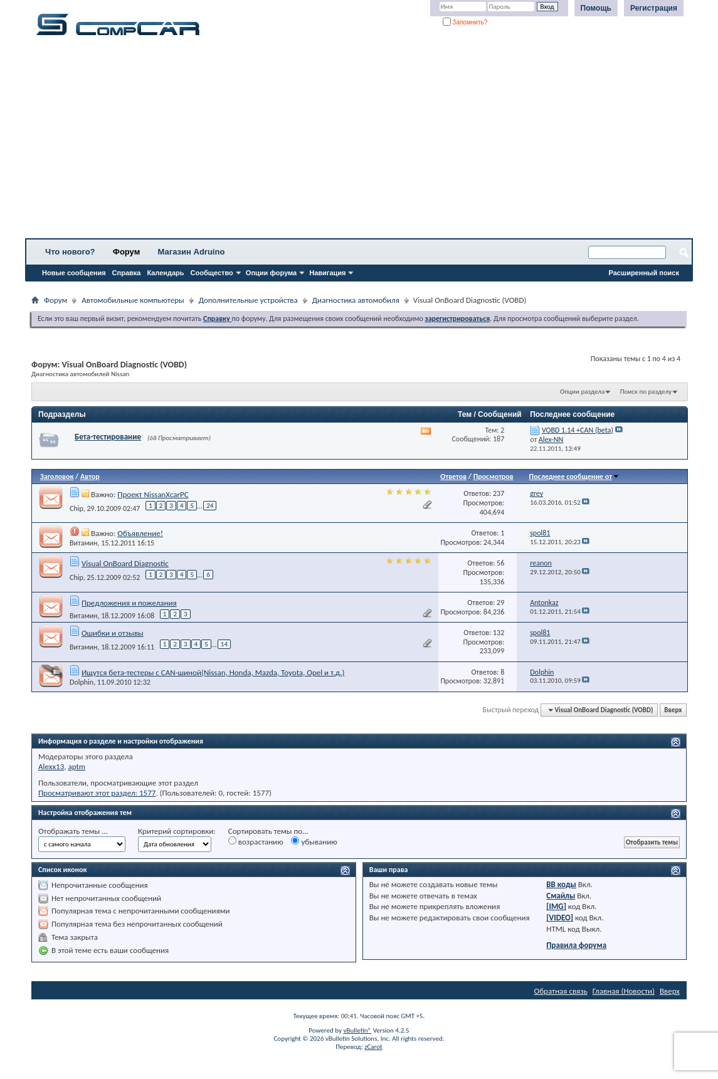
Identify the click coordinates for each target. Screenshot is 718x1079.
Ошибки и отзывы (113, 633)
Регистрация (653, 8)
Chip (76, 507)
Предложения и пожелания (129, 603)
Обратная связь (561, 991)
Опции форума (271, 272)
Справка (126, 272)
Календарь (165, 272)
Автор (90, 476)
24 (209, 506)
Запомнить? (465, 22)
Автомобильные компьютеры (133, 300)
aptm (76, 766)
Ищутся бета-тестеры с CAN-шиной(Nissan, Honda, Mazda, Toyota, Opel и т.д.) (213, 672)
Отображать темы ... (73, 831)
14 (224, 644)
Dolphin (81, 682)
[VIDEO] (559, 917)
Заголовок (56, 476)
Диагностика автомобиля (355, 300)
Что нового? (70, 251)
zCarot (373, 1047)
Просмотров (493, 476)
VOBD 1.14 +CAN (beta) (577, 430)
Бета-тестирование (108, 436)
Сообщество (212, 272)
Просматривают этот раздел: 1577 (97, 792)
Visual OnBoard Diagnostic (125, 563)
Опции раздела (582, 391)
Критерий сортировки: (177, 831)
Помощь (596, 8)
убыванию (314, 841)
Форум (126, 251)
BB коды (561, 884)
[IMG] (556, 906)
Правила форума (576, 945)
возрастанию (255, 841)
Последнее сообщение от (574, 476)
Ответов (453, 476)
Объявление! (140, 533)
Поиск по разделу (646, 391)
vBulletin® (357, 1030)
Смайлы (560, 895)
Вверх (673, 710)
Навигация (327, 272)
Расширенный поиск (644, 272)
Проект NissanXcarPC (152, 494)
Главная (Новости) (624, 991)
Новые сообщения (74, 272)
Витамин (83, 543)
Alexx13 (51, 766)
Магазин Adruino (191, 251)
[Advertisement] (359, 141)
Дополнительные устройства (248, 300)
